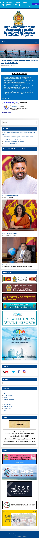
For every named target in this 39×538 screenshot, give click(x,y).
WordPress (19, 535)
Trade (5, 403)
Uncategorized (7, 408)
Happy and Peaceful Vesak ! (11, 143)
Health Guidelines (8, 395)
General (6, 393)
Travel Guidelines (8, 404)
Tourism (6, 401)
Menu (3, 41)
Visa (5, 410)
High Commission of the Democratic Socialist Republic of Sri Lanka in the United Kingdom (19, 31)
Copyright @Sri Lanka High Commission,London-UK (19, 533)
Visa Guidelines (8, 412)
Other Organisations (9, 399)
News (14, 65)
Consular (6, 392)
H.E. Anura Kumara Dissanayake (10, 195)
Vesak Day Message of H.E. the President (14, 141)
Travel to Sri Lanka (8, 406)
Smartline (25, 535)
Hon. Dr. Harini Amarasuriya (9, 233)
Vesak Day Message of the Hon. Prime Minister (15, 139)
